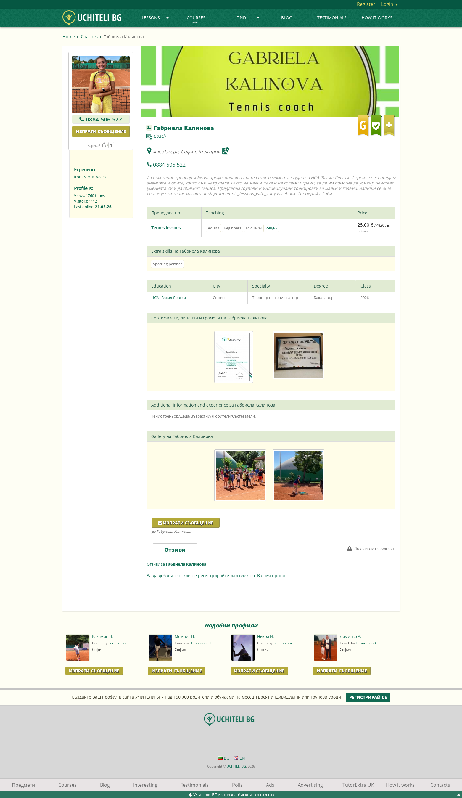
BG (223, 758)
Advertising (310, 785)
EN (239, 758)
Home (68, 36)
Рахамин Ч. (102, 636)
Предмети (23, 785)
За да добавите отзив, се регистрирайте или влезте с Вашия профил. (218, 575)
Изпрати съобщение (101, 131)
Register (366, 4)
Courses (196, 20)
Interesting (145, 785)
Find (247, 17)
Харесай (97, 145)
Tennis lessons (166, 227)
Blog (286, 17)
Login (389, 4)
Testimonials (332, 17)
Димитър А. (350, 636)
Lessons (155, 17)
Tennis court (118, 643)
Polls (237, 785)
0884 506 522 (104, 119)
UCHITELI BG (236, 766)
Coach (160, 136)
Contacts (440, 785)
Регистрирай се (368, 697)
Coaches (89, 36)
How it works (377, 17)
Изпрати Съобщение (94, 671)
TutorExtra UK (358, 785)
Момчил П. (185, 636)
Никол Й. (265, 636)
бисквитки (248, 794)
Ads (270, 785)
